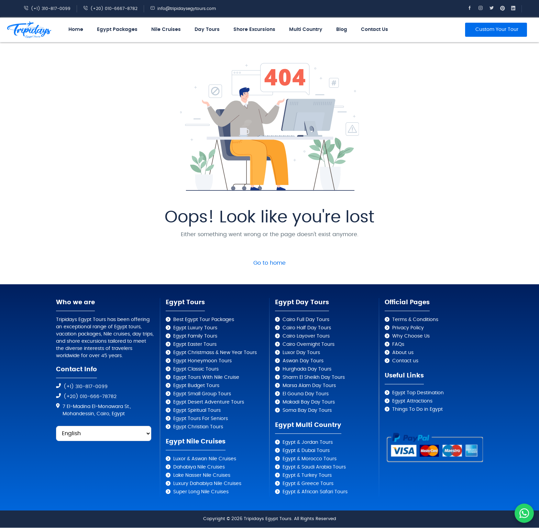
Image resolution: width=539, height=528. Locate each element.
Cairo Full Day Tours (306, 319)
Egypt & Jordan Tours (308, 442)
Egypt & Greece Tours (308, 483)
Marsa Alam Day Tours (309, 385)
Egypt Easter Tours (195, 344)
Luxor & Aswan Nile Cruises (204, 458)
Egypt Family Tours (195, 336)
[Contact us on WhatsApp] (524, 513)
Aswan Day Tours (303, 361)
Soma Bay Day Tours (307, 410)
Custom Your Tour (496, 29)
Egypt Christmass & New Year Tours (215, 352)
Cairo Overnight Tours (308, 344)
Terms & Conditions (415, 319)
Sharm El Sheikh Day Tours (314, 377)
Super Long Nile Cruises (201, 492)
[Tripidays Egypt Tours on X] (494, 8)
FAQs (398, 344)
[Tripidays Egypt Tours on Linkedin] (516, 8)
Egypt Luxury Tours (195, 328)
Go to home (269, 263)
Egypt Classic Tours (196, 369)
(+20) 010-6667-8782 (110, 9)
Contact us (405, 361)
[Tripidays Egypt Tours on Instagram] (483, 8)
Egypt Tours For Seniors (200, 418)
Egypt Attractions (412, 401)
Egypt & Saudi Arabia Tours (314, 467)
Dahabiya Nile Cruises (199, 467)
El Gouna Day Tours (306, 394)
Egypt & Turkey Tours (307, 475)
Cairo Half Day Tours (307, 328)
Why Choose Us (411, 336)
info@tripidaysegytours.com (183, 9)
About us (403, 352)
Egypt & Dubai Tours (306, 450)
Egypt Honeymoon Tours (202, 361)
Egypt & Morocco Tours (310, 458)
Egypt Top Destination (418, 392)
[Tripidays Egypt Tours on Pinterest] (505, 8)
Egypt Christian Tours (198, 427)
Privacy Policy (408, 328)
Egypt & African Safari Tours (315, 492)
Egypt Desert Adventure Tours (208, 402)
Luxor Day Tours (301, 352)
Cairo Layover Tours (306, 336)
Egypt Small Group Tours (202, 394)
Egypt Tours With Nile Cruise (206, 377)
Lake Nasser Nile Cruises (201, 475)
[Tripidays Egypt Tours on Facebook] (472, 8)
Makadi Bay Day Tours (309, 402)
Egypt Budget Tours (196, 385)
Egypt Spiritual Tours (197, 410)
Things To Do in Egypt (417, 409)
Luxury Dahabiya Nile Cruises (207, 483)
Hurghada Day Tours (307, 369)
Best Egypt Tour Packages (203, 319)
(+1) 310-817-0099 (47, 9)
